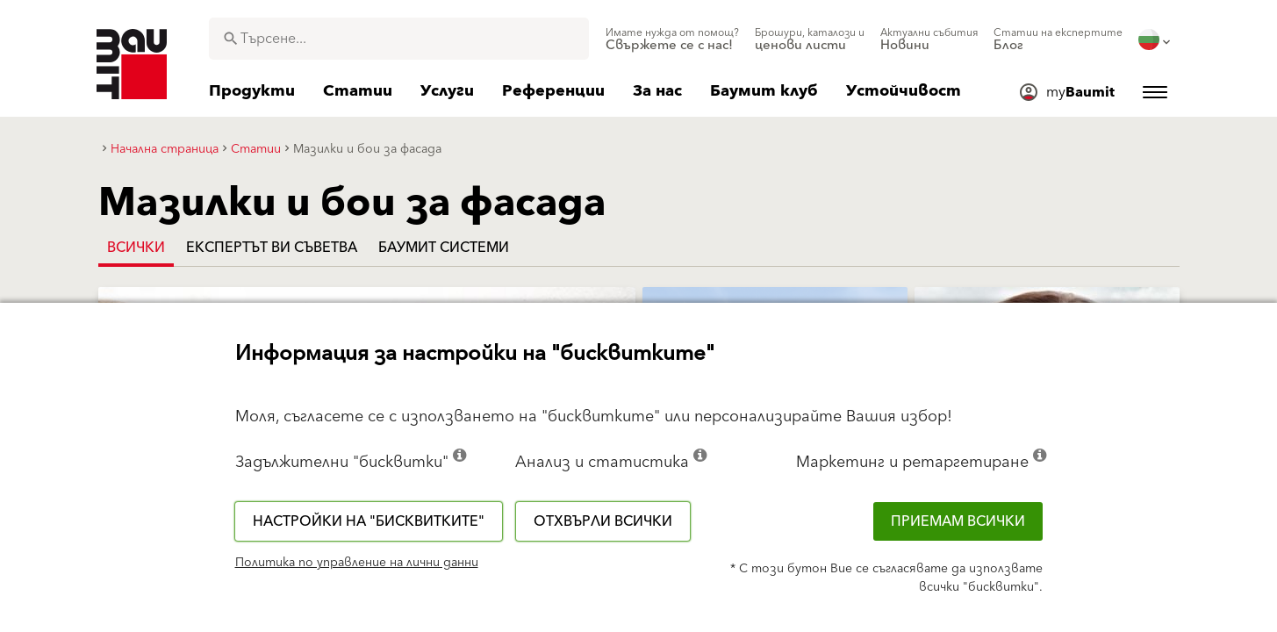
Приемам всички (958, 521)
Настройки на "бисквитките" (368, 521)
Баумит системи (443, 247)
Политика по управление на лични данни (356, 562)
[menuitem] (672, 39)
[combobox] (399, 39)
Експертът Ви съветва (271, 247)
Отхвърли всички (603, 521)
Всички (136, 247)
